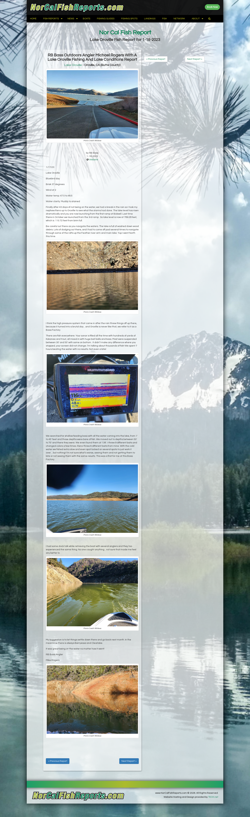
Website (93, 159)
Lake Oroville (73, 65)
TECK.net (213, 797)
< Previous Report (57, 761)
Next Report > (129, 761)
